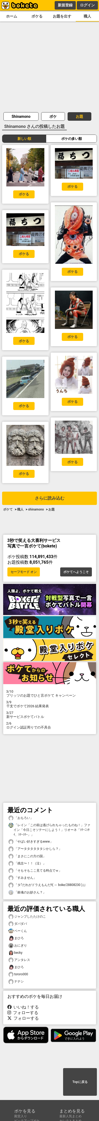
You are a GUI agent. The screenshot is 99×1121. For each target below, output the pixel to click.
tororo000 (18, 974)
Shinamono (21, 116)
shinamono (36, 509)
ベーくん (17, 931)
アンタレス (19, 960)
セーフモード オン (24, 572)
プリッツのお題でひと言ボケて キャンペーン (49, 693)
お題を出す (62, 16)
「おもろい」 (20, 818)
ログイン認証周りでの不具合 (49, 725)
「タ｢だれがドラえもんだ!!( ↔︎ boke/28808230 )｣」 (47, 885)
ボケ (53, 116)
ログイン (87, 5)
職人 (87, 16)
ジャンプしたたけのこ (27, 916)
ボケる (37, 16)
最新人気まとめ (70, 1116)
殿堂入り (20, 1116)
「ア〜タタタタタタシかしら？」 (35, 848)
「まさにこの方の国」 (27, 856)
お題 (79, 116)
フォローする (23, 1012)
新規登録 (65, 5)
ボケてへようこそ (76, 572)
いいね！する (23, 1007)
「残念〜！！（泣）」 (27, 863)
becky (15, 952)
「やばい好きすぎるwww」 (30, 841)
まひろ (16, 938)
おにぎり (17, 945)
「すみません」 (22, 877)
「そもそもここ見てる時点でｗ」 (35, 870)
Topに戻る (79, 1082)
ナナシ (16, 981)
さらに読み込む (49, 498)
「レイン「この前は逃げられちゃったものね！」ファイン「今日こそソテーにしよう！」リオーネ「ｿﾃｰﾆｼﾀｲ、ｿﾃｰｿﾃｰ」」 (49, 829)
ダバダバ (17, 923)
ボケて (8, 509)
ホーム (11, 16)
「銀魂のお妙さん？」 (27, 892)
